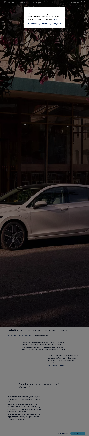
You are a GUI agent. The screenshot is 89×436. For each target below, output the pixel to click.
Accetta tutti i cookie (34, 24)
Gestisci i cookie (55, 24)
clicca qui (55, 19)
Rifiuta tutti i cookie (44, 24)
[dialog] (44, 218)
